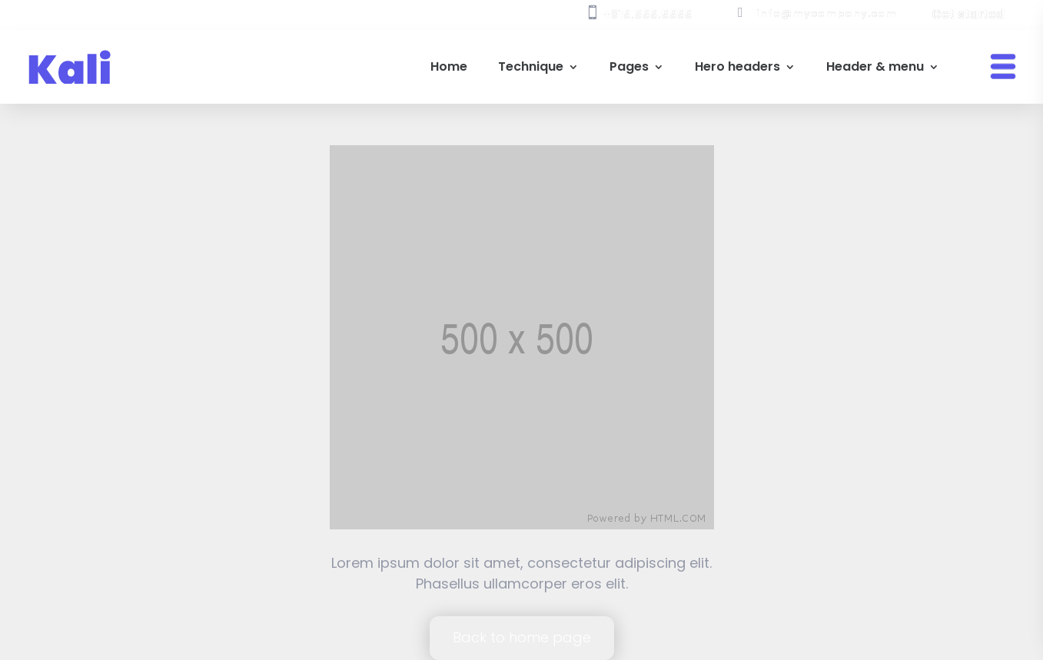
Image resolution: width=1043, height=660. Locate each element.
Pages (629, 66)
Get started (968, 14)
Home (448, 66)
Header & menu (875, 66)
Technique (530, 66)
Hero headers (737, 66)
